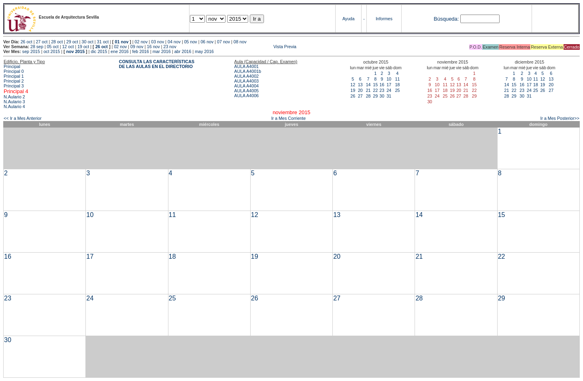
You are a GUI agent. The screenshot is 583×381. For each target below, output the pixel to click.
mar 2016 (162, 51)
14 (368, 84)
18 (397, 84)
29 (375, 96)
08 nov (240, 41)
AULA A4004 (246, 85)
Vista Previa (236, 46)
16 (381, 84)
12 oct (68, 46)
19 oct (83, 46)
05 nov (190, 41)
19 (353, 90)
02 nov (141, 41)
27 (360, 96)
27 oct (41, 41)
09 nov (136, 46)
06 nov (206, 41)
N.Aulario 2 (14, 96)
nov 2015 (75, 51)
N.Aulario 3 (14, 101)
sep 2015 (31, 51)
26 (353, 96)
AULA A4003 (246, 81)
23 (381, 90)
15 (375, 84)
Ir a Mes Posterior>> (559, 118)
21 (368, 90)
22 (375, 90)
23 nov (170, 46)
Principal (12, 66)
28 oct (57, 41)
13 (360, 84)
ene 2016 (119, 51)
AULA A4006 (246, 95)
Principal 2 (14, 81)
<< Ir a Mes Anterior (23, 118)
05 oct (53, 46)
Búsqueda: (446, 19)
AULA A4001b (247, 71)
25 (397, 90)
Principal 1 (14, 76)
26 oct (26, 41)
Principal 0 (14, 71)
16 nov (153, 46)
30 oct (88, 41)
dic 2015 (99, 51)
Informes (384, 18)
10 (389, 79)
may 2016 (204, 51)
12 (353, 84)
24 (389, 90)
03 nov (157, 41)
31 (389, 96)
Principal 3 (14, 85)
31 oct (103, 41)
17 (389, 84)
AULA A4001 (246, 66)
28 (368, 96)
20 (360, 90)
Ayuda (349, 18)
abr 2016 (182, 51)
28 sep (36, 46)
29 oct (72, 41)
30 (381, 96)
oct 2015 (51, 51)
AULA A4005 (246, 90)
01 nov (122, 41)
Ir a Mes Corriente (288, 118)
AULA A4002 (246, 76)
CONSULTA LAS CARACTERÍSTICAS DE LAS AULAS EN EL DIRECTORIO (156, 64)
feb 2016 (140, 51)
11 (397, 79)
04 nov (174, 41)
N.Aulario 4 (14, 106)
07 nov (223, 41)
